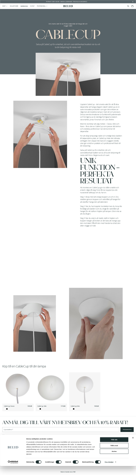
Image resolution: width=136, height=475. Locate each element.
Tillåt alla (114, 448)
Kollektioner (14, 6)
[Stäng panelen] (133, 446)
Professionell (42, 6)
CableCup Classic (9, 406)
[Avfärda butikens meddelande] (133, 2)
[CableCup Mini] (84, 388)
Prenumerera (127, 429)
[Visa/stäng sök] (128, 6)
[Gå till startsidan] (68, 6)
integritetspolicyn (39, 436)
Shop (5, 6)
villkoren (16, 436)
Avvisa (114, 460)
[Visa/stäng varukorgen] (132, 6)
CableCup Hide (41, 406)
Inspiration (24, 6)
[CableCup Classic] (18, 388)
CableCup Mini (75, 406)
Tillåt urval (114, 454)
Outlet (32, 6)
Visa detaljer (109, 471)
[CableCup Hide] (51, 388)
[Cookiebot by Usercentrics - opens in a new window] (13, 471)
